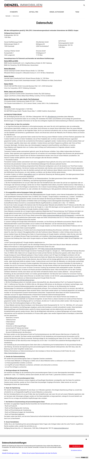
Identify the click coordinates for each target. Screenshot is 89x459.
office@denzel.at (52, 116)
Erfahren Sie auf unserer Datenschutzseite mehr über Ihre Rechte (39, 453)
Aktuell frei (33, 12)
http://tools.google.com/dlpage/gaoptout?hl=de (64, 236)
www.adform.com (29, 174)
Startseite (8, 16)
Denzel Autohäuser (57, 12)
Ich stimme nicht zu (76, 450)
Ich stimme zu (76, 446)
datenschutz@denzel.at (61, 428)
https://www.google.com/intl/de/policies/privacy (19, 280)
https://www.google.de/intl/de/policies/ (53, 249)
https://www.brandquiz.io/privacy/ (14, 353)
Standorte (14, 12)
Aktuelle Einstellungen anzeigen (10, 453)
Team (77, 12)
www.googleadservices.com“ (69, 276)
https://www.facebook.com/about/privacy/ (17, 297)
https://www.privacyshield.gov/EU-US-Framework (58, 215)
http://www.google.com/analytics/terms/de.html (19, 249)
